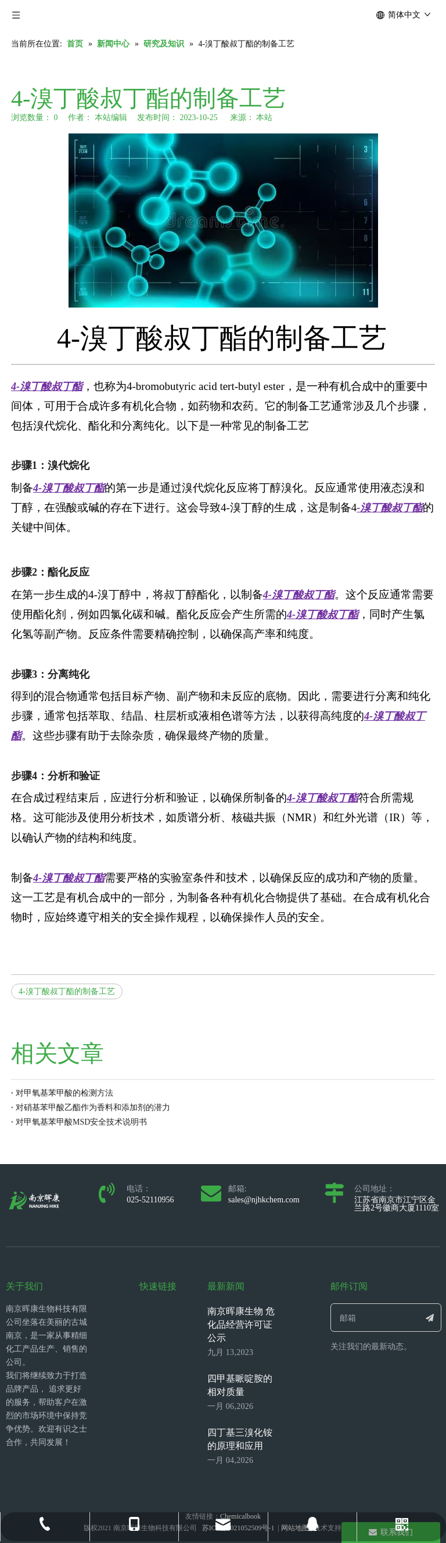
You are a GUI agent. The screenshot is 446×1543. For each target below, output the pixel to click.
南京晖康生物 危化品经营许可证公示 (241, 1324)
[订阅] (430, 1317)
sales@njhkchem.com (264, 1199)
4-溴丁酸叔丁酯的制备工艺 (67, 991)
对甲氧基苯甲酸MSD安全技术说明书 (81, 1122)
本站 (264, 117)
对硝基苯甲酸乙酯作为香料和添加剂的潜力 (93, 1107)
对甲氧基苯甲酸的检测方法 (64, 1093)
